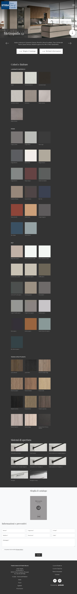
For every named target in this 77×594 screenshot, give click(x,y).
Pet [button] (12, 243)
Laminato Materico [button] (18, 69)
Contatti (57, 574)
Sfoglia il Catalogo (27, 51)
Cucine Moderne (57, 565)
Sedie (19, 579)
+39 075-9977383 (20, 574)
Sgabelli (20, 585)
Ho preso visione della (13, 549)
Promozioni (19, 588)
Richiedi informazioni (51, 51)
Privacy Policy (19, 549)
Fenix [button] (13, 129)
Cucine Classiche (57, 568)
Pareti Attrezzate (57, 571)
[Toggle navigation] (73, 5)
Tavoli (19, 582)
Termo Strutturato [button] (18, 357)
